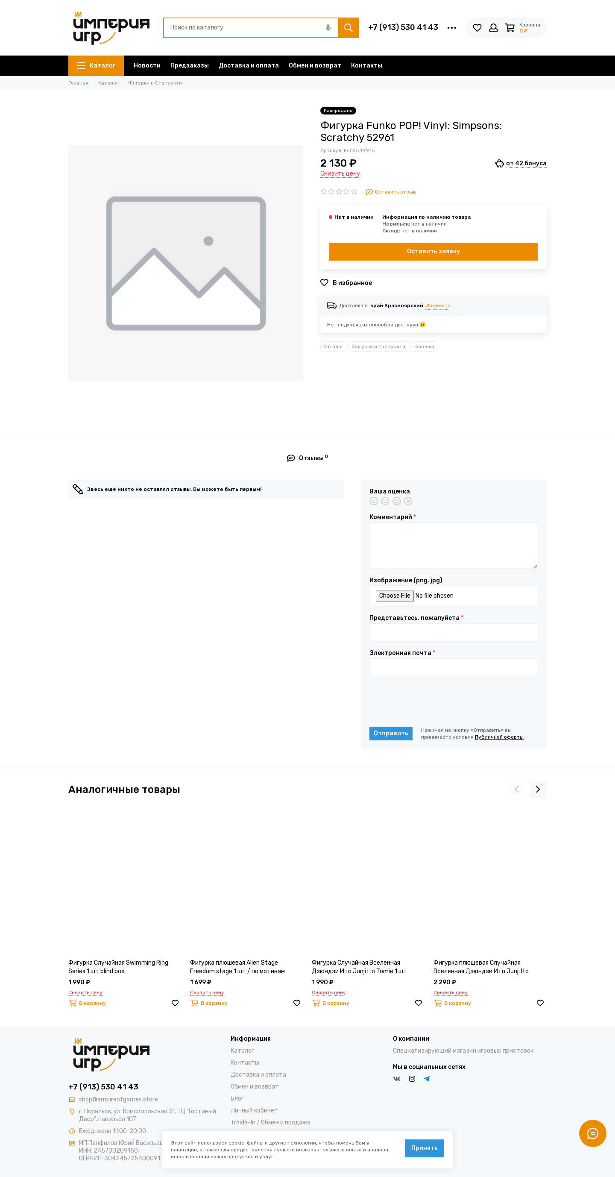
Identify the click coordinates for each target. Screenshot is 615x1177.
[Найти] (348, 28)
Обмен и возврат (315, 65)
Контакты (366, 65)
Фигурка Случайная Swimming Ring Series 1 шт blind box (118, 967)
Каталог (96, 65)
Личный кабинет (254, 1110)
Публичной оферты (499, 737)
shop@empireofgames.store (118, 1099)
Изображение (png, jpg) (405, 580)
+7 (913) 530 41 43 (403, 27)
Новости (147, 65)
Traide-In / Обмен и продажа (270, 1122)
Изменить (437, 305)
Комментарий (392, 517)
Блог (237, 1098)
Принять (424, 1148)
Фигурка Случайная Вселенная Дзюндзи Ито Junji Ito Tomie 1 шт (359, 967)
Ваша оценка (389, 491)
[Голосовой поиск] (328, 28)
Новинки (423, 346)
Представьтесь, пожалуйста (416, 618)
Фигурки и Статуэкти (378, 346)
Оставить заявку (433, 251)
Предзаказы (189, 65)
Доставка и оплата (249, 65)
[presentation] (434, 701)
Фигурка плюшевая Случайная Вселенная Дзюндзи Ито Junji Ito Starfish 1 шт (481, 967)
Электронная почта (402, 653)
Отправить (391, 733)
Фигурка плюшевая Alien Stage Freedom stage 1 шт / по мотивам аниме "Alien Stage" (237, 967)
